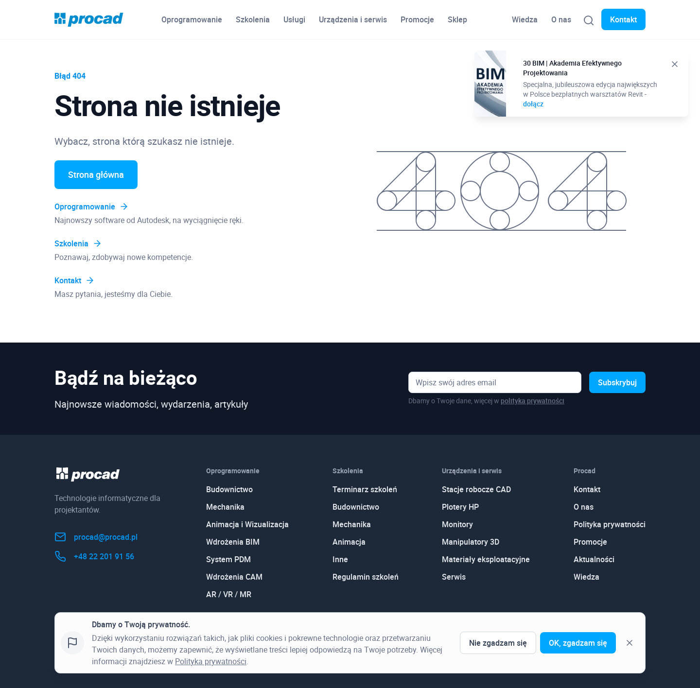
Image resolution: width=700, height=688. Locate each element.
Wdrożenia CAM (234, 576)
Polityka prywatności (610, 524)
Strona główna (96, 174)
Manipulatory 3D (470, 541)
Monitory (457, 524)
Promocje (417, 19)
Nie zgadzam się (498, 642)
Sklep (457, 19)
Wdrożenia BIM (233, 541)
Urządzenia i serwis (353, 19)
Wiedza (525, 19)
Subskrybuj (617, 382)
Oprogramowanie (191, 19)
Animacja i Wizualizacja (247, 524)
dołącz (533, 103)
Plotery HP (460, 506)
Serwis (454, 576)
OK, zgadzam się (578, 642)
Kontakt (623, 19)
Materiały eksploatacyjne (486, 559)
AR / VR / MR (228, 594)
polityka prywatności (532, 400)
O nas (561, 19)
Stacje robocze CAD (476, 489)
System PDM (228, 559)
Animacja (349, 541)
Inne (340, 559)
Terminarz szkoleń (364, 489)
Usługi (294, 19)
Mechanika (225, 506)
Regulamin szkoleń (365, 576)
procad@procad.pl (96, 537)
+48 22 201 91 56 (94, 556)
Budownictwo (229, 489)
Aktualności (594, 559)
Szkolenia (253, 19)
